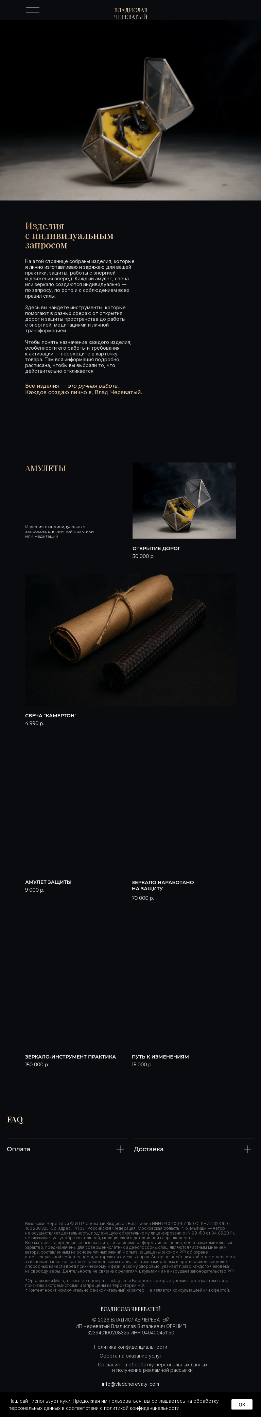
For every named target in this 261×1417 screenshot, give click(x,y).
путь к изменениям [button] (160, 1057)
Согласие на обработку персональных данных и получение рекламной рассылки (152, 1367)
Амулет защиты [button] (48, 882)
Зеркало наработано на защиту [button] (163, 885)
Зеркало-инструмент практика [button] (70, 1057)
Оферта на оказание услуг (131, 1356)
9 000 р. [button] (34, 890)
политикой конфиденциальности (141, 1408)
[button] (184, 500)
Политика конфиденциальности (130, 1347)
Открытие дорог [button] (156, 548)
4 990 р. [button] (34, 723)
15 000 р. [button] (142, 1065)
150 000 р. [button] (37, 1065)
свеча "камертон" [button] (50, 716)
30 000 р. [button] (144, 556)
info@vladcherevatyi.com (130, 1384)
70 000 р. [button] (143, 898)
